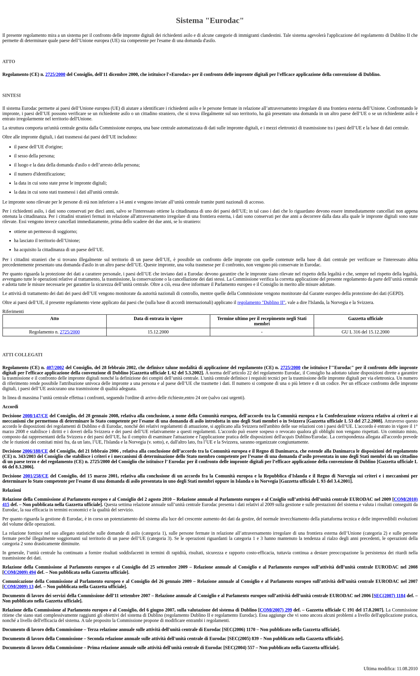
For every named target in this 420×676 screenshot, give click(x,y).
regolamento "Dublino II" (261, 302)
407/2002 (55, 367)
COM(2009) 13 (19, 586)
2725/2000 (55, 74)
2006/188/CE (35, 451)
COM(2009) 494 (20, 572)
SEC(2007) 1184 (389, 595)
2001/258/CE (35, 475)
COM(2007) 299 (276, 609)
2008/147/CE (35, 415)
